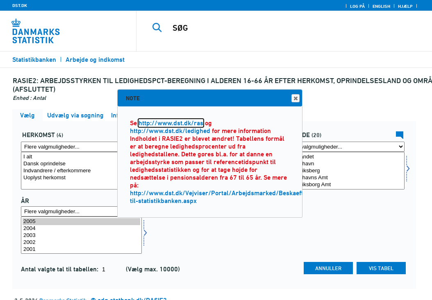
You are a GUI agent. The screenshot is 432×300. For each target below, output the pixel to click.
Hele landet (344, 156)
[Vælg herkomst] (81, 170)
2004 (81, 228)
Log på (357, 6)
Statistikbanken (34, 59)
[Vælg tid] (81, 235)
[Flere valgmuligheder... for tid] (81, 211)
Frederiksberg (344, 170)
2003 (81, 235)
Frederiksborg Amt (344, 184)
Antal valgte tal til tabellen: (60, 269)
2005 (81, 221)
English (381, 6)
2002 (81, 242)
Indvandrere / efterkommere (81, 170)
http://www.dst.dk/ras (171, 123)
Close (295, 98)
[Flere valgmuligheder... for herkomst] (81, 147)
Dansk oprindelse (81, 163)
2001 (81, 249)
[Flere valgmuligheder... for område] (344, 147)
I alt (81, 156)
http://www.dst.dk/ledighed (170, 131)
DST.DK (19, 5)
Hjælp (405, 6)
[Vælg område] (344, 170)
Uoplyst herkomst (81, 177)
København (344, 163)
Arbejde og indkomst (95, 59)
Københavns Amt (344, 177)
